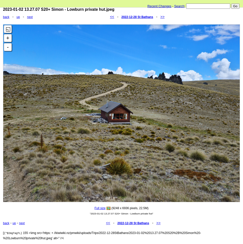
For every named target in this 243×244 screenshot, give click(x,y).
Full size (99, 208)
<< (112, 17)
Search (179, 6)
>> (162, 17)
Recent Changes (159, 6)
